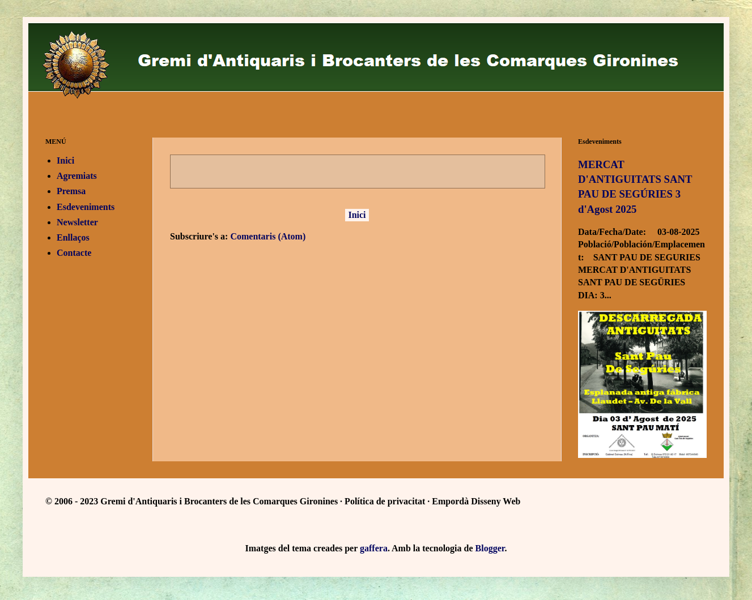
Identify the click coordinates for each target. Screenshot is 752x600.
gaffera (374, 548)
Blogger (490, 548)
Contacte (74, 253)
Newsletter (77, 222)
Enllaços (73, 237)
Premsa (71, 191)
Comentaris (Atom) (267, 236)
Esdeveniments (85, 207)
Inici (357, 215)
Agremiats (77, 176)
